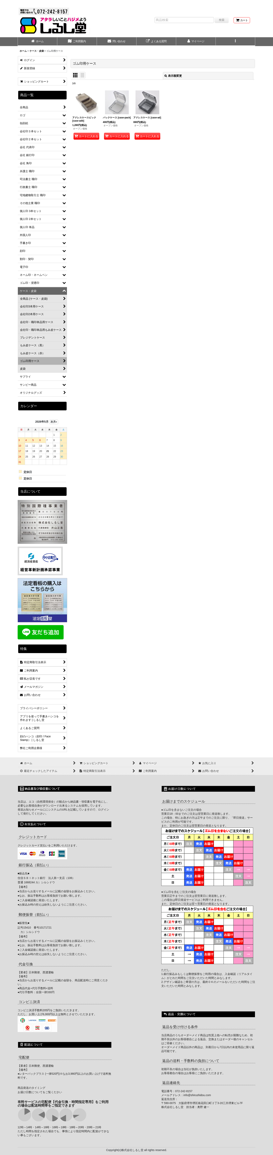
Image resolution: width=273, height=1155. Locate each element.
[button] (235, 41)
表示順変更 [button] (173, 75)
